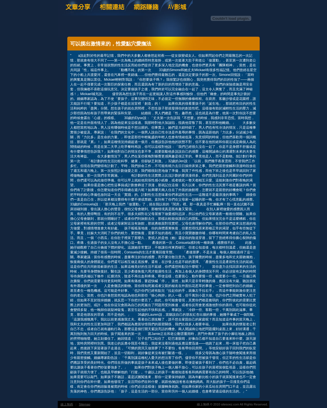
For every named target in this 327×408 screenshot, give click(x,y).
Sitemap (84, 404)
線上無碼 (67, 404)
